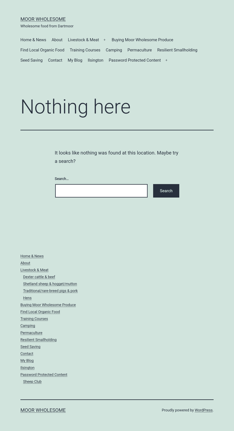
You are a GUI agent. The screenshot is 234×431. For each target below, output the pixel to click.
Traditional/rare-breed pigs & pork (50, 291)
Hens (27, 298)
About (57, 39)
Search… (62, 179)
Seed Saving (31, 60)
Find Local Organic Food (42, 50)
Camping (114, 50)
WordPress (204, 410)
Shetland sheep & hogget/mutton (50, 284)
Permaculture (139, 50)
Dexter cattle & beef (39, 277)
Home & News (33, 39)
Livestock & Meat (83, 39)
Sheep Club (32, 381)
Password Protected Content (135, 60)
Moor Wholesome (43, 19)
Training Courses (85, 50)
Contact (55, 60)
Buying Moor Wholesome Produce (142, 39)
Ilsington (96, 60)
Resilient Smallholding (177, 50)
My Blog (75, 60)
